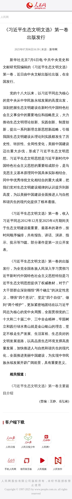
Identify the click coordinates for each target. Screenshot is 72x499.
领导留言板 (26, 462)
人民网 (5, 17)
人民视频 (42, 462)
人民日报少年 (28, 440)
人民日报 (10, 440)
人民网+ (46, 440)
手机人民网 (10, 462)
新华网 (53, 49)
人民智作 (58, 462)
